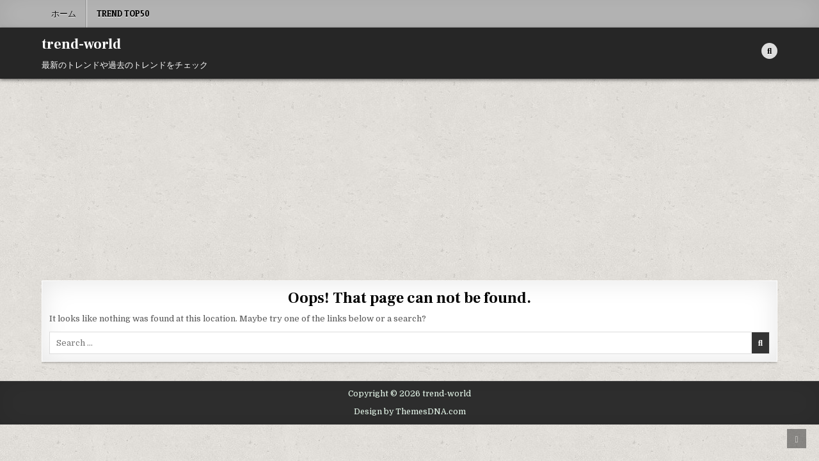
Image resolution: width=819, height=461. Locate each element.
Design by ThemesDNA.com (410, 411)
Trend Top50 (123, 13)
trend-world (81, 44)
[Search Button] (769, 51)
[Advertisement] (409, 174)
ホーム (63, 13)
